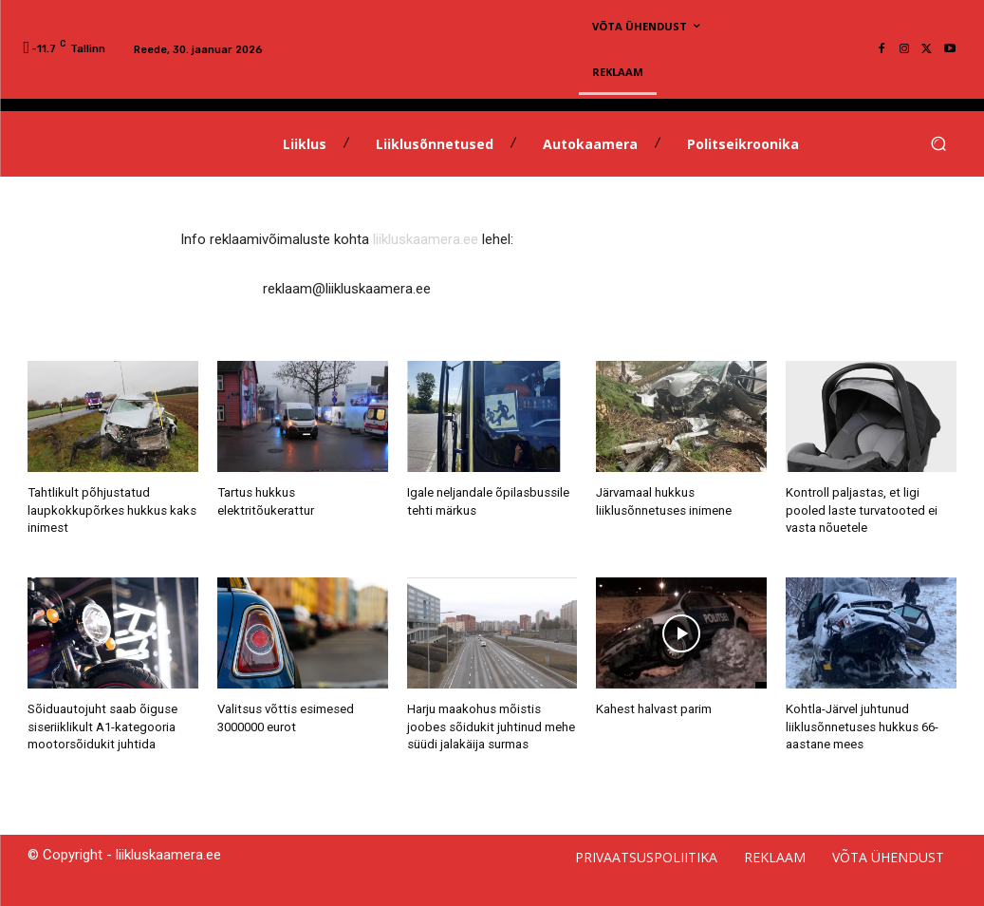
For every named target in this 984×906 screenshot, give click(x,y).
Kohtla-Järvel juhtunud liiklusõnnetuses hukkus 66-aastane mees (862, 725)
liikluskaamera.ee (425, 239)
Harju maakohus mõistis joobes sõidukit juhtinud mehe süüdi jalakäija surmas (490, 725)
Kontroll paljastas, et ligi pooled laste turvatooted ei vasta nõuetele (860, 509)
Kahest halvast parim (653, 708)
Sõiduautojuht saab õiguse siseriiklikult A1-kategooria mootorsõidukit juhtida (102, 725)
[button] (939, 144)
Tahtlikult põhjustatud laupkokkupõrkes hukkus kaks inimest (112, 509)
